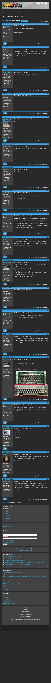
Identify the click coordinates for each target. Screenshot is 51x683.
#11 (48, 260)
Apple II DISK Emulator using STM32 (13, 556)
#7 (48, 167)
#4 (48, 93)
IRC (7, 510)
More (47, 566)
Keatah (5, 96)
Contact (46, 10)
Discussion (10, 12)
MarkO (5, 454)
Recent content (7, 526)
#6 (48, 144)
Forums (8, 10)
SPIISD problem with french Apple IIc (11, 583)
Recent (13, 10)
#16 (48, 403)
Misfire (7, 515)
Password (6, 536)
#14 (48, 334)
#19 (48, 479)
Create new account (9, 540)
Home (4, 10)
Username (6, 533)
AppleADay (6, 585)
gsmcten (6, 428)
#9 (48, 214)
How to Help (25, 623)
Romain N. (5, 578)
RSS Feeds (7, 599)
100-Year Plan (40, 10)
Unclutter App (28, 550)
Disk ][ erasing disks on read (11, 558)
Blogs (5, 595)
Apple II (17, 12)
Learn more (5, 520)
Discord (7, 513)
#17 (48, 426)
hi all (4, 587)
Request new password (10, 542)
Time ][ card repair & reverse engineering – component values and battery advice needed (25, 562)
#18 (48, 452)
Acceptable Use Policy (9, 603)
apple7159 (6, 26)
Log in (3, 20)
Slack (7, 516)
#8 (48, 190)
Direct (20, 550)
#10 (48, 237)
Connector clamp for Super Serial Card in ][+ (15, 560)
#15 (48, 357)
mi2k (4, 49)
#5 (48, 117)
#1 (48, 23)
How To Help (33, 10)
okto (4, 574)
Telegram (8, 518)
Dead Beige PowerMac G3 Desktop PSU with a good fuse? (18, 564)
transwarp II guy (7, 119)
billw (4, 216)
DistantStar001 (6, 581)
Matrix (7, 511)
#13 (48, 311)
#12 (48, 287)
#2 (48, 47)
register (9, 20)
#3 (48, 70)
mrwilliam (5, 589)
